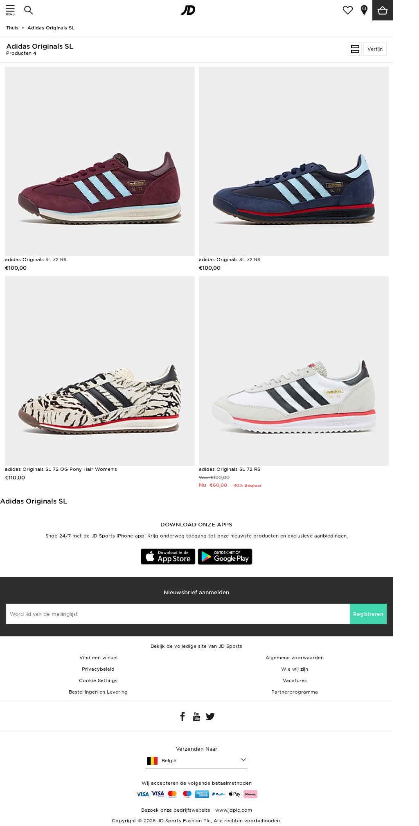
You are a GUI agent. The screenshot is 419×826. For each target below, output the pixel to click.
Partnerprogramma (294, 692)
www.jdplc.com (233, 810)
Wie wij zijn (294, 669)
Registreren (368, 614)
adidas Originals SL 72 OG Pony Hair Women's (61, 469)
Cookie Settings (98, 680)
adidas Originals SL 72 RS (35, 259)
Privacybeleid (98, 669)
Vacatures (295, 680)
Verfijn (375, 49)
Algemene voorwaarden (295, 657)
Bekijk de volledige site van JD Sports (196, 646)
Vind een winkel (98, 657)
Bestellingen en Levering (98, 692)
